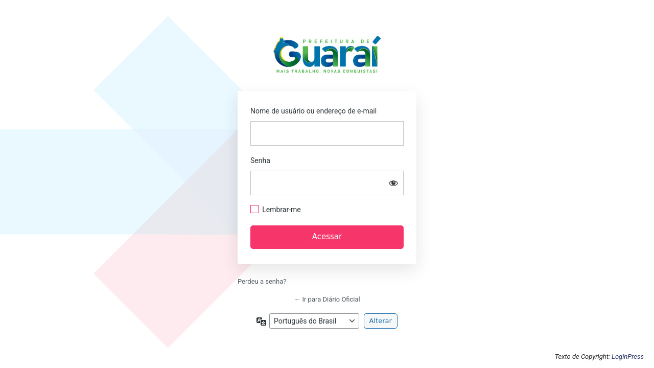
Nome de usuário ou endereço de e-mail (313, 111)
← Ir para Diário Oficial (327, 299)
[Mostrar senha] (393, 183)
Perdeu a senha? (262, 281)
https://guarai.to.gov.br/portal (327, 57)
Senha (260, 160)
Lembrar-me (281, 209)
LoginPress (628, 356)
